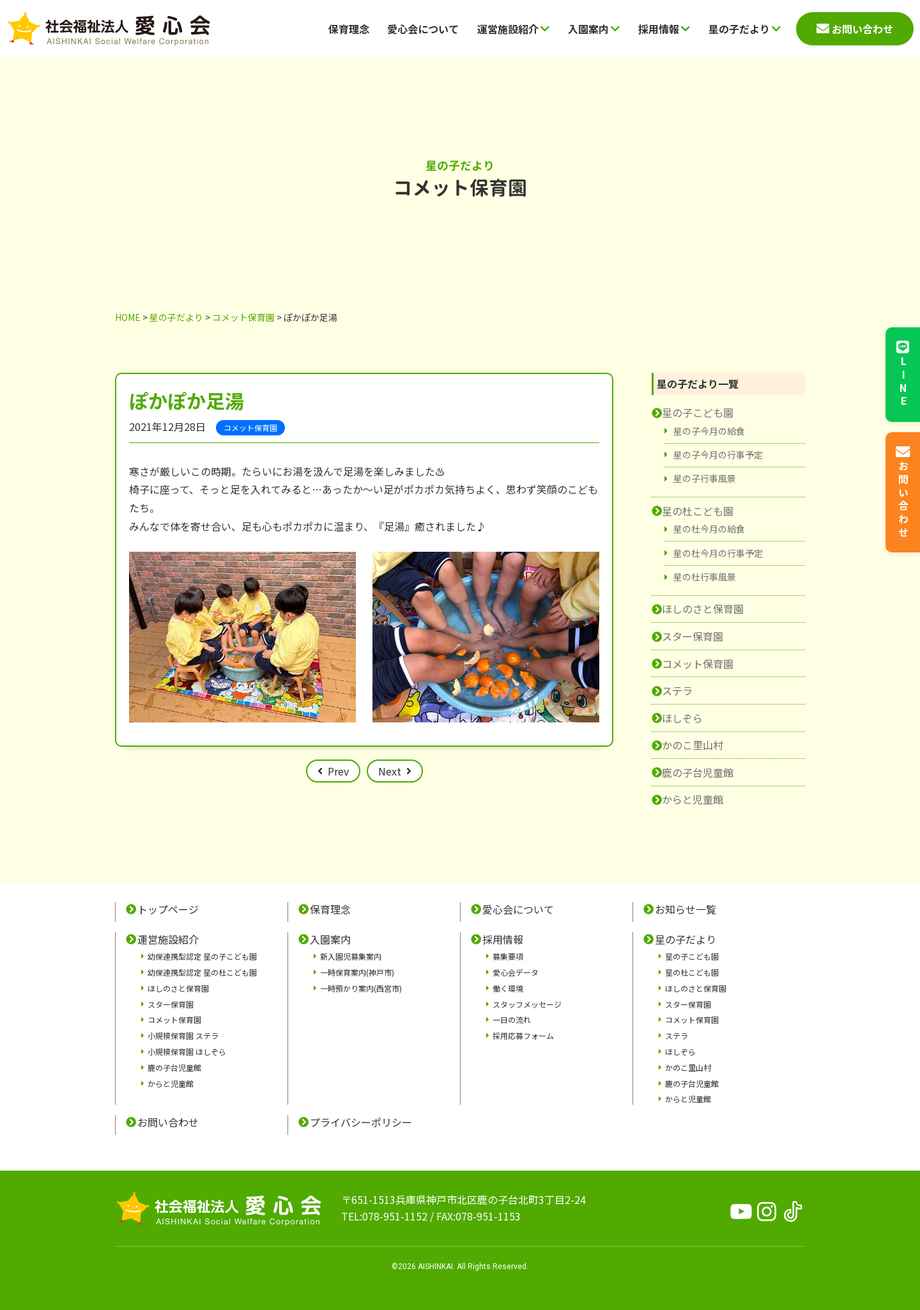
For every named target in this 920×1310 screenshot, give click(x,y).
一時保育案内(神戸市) (357, 972)
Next (389, 771)
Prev (338, 771)
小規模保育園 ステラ (183, 1035)
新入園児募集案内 (350, 956)
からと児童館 (692, 799)
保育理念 (348, 28)
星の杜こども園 (697, 511)
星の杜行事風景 (704, 576)
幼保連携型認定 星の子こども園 (202, 956)
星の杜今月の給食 (709, 528)
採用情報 (664, 28)
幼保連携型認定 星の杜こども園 (202, 972)
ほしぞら (682, 718)
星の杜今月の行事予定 (718, 553)
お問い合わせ (168, 1122)
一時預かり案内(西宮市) (361, 988)
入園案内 (594, 28)
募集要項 (508, 956)
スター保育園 (692, 636)
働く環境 (508, 988)
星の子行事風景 (704, 478)
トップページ (168, 909)
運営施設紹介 (513, 28)
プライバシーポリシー (361, 1122)
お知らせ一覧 (685, 909)
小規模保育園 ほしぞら (187, 1051)
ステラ (677, 690)
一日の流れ (512, 1019)
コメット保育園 (697, 663)
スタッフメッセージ (527, 1004)
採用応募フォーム (523, 1035)
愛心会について (423, 28)
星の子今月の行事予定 (718, 454)
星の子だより (745, 28)
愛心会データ (516, 972)
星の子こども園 (697, 412)
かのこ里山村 (692, 744)
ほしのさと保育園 (703, 608)
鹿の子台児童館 (697, 772)
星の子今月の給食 (709, 431)
